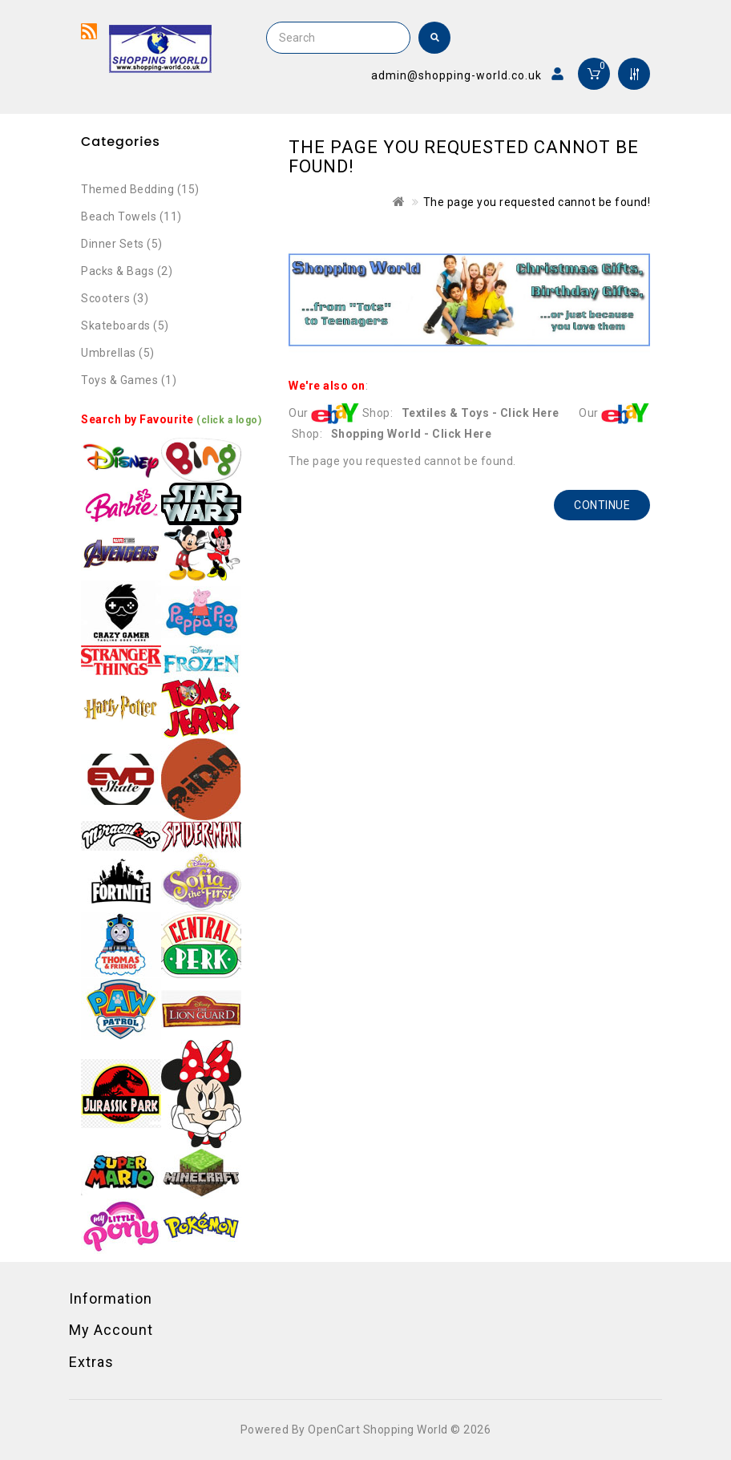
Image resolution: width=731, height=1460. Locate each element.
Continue (602, 505)
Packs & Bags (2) (126, 271)
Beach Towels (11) (131, 216)
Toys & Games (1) (128, 380)
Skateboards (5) (125, 325)
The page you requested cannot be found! (537, 202)
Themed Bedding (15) (140, 189)
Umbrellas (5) (118, 352)
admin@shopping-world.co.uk (456, 75)
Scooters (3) (114, 298)
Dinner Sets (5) (122, 243)
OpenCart (334, 1429)
